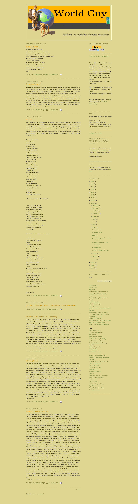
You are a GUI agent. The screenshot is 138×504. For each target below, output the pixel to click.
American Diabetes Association (99, 150)
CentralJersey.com (94, 285)
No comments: (54, 74)
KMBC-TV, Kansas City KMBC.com (99, 357)
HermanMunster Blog (95, 371)
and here (103, 355)
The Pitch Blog (93, 349)
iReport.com (92, 334)
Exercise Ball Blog (94, 369)
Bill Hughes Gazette (94, 306)
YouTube (91, 359)
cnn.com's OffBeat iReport (96, 377)
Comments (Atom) (39, 494)
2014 (92, 195)
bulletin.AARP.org (94, 381)
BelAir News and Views (95, 308)
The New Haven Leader (95, 316)
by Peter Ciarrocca (103, 291)
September (96, 213)
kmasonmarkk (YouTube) (96, 336)
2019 (92, 184)
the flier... (29, 119)
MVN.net (91, 373)
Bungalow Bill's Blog (95, 355)
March (95, 253)
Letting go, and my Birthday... (37, 411)
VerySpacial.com (93, 379)
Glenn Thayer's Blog (94, 330)
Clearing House (32, 361)
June (94, 222)
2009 (92, 265)
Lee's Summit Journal (95, 353)
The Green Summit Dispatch (97, 341)
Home (54, 490)
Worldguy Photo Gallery (95, 133)
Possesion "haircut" (33, 84)
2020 (92, 181)
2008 (92, 268)
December (96, 205)
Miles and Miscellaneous (96, 332)
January (95, 259)
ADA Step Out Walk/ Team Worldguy (99, 56)
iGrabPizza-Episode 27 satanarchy (98, 375)
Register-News (99, 384)
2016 (92, 189)
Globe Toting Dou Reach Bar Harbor (99, 324)
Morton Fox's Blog (94, 302)
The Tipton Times (94, 365)
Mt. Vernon (92, 384)
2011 (92, 203)
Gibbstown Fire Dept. (95, 304)
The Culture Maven (94, 390)
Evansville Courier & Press (96, 388)
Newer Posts (29, 490)
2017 (92, 186)
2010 (92, 262)
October (95, 211)
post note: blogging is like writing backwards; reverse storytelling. (51, 305)
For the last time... (33, 47)
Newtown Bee (93, 287)
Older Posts (78, 490)
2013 (92, 197)
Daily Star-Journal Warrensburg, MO (99, 361)
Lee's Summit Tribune (95, 351)
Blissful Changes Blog (95, 347)
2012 (92, 200)
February (95, 256)
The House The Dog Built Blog (97, 339)
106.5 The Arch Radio (95, 363)
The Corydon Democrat (95, 318)
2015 (92, 192)
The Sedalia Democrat (95, 343)
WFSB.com (92, 289)
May (94, 224)
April (94, 227)
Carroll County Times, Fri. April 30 (98, 312)
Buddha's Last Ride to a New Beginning (41, 317)
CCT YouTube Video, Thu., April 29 (99, 314)
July (94, 219)
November (96, 208)
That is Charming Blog (95, 367)
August (95, 216)
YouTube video (93, 291)
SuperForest (92, 386)
